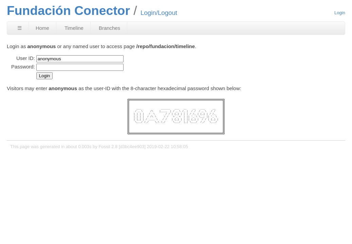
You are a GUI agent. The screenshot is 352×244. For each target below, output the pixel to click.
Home (42, 28)
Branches (109, 28)
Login (339, 12)
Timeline (74, 28)
